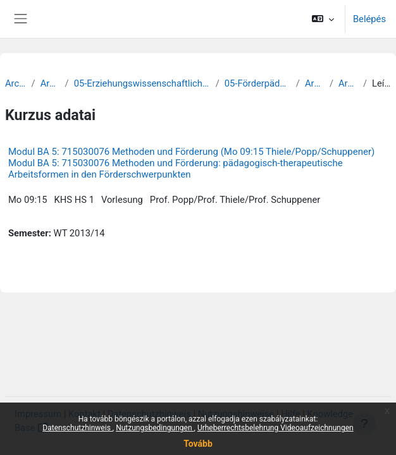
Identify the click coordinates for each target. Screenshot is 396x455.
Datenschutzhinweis (77, 427)
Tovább (198, 444)
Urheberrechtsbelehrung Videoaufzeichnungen (275, 427)
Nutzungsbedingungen (155, 427)
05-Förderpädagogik (258, 83)
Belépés (369, 19)
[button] (322, 19)
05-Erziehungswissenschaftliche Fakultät (142, 83)
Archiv (16, 83)
